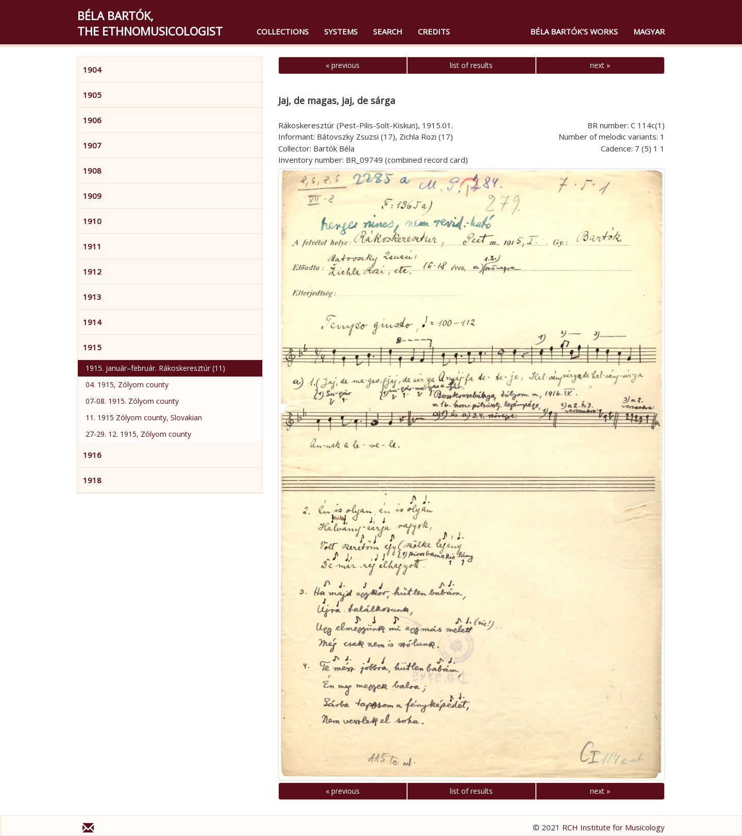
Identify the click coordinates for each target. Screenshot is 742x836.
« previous (343, 65)
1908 (92, 170)
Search (387, 31)
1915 (92, 347)
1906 (92, 120)
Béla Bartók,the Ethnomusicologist (150, 23)
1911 (92, 246)
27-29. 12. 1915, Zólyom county (138, 434)
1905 (92, 95)
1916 (92, 455)
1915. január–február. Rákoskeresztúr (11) (155, 368)
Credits (434, 31)
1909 (92, 196)
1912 (92, 271)
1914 (92, 322)
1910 (92, 221)
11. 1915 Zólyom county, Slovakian (144, 417)
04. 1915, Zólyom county (127, 384)
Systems (341, 31)
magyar (649, 31)
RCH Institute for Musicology (613, 827)
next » (600, 65)
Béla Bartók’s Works (574, 31)
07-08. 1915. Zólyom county (132, 401)
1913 (92, 297)
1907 (92, 145)
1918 (92, 480)
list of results (471, 65)
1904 (92, 69)
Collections (283, 31)
